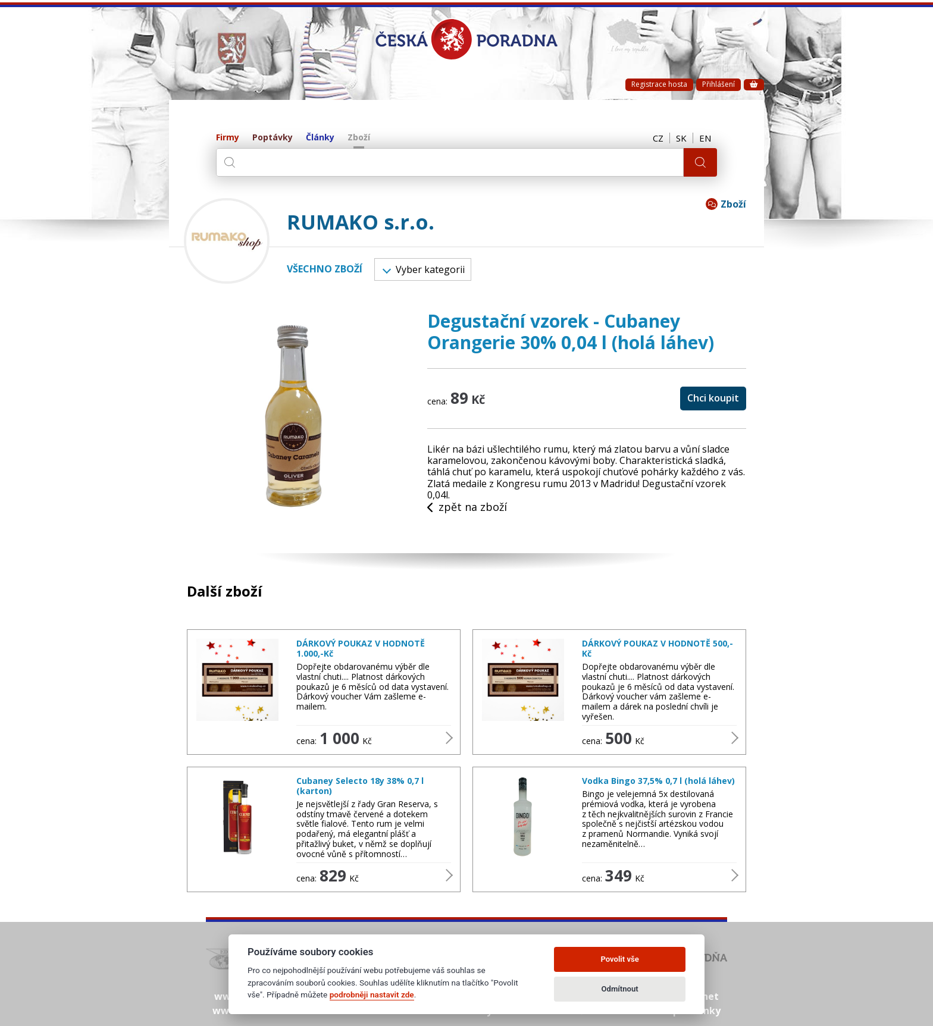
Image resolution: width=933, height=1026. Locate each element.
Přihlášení (718, 84)
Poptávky (272, 138)
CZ (658, 138)
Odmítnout (620, 988)
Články (320, 138)
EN (705, 138)
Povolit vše (619, 959)
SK (681, 138)
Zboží (358, 138)
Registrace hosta (659, 84)
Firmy (227, 138)
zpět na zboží (467, 507)
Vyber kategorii (424, 269)
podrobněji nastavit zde (372, 994)
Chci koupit (713, 397)
